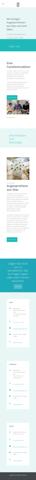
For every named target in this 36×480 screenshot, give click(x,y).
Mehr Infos (12, 97)
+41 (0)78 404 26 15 (18, 384)
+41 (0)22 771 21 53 (18, 322)
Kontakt (18, 286)
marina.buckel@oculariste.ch (20, 329)
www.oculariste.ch (17, 342)
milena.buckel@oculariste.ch (20, 390)
